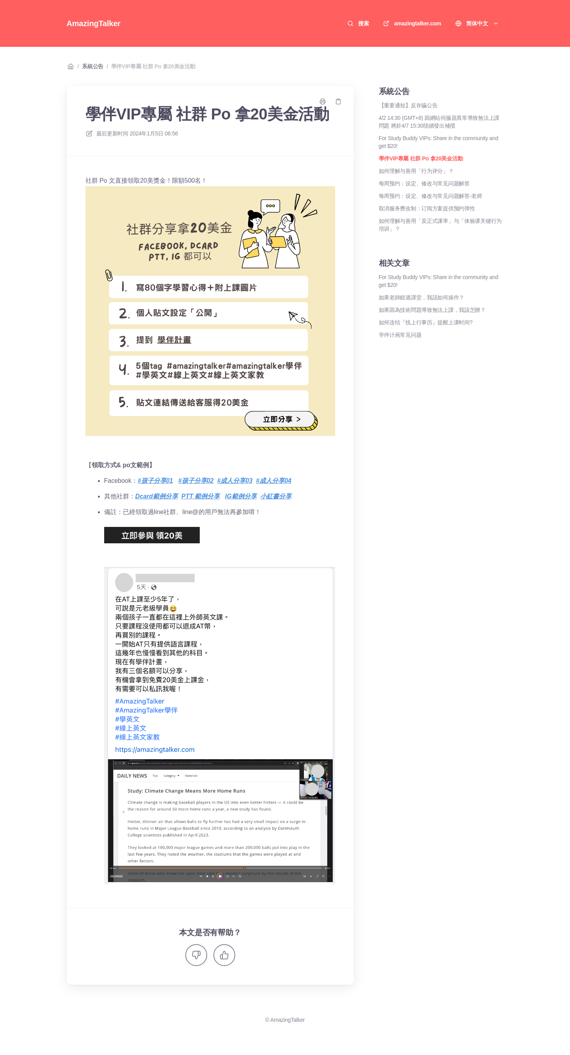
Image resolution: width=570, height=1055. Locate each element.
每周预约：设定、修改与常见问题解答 (424, 183)
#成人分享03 (234, 480)
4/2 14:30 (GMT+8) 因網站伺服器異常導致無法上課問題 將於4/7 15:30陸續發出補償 (439, 122)
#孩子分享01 (155, 480)
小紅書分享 (275, 496)
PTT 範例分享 (200, 496)
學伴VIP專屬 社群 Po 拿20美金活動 (153, 66)
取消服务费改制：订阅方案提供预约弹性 (427, 208)
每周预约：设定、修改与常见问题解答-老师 (430, 196)
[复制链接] (338, 101)
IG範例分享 (241, 496)
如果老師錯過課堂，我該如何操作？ (422, 297)
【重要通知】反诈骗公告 (408, 105)
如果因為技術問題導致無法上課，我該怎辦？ (432, 310)
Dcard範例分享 (156, 496)
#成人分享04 (273, 480)
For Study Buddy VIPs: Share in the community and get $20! (438, 142)
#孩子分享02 (196, 480)
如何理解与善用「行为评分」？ (416, 171)
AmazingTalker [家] (94, 23)
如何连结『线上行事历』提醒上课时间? (426, 322)
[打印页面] (322, 101)
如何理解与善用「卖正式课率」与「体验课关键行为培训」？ (440, 225)
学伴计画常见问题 (400, 335)
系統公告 (92, 66)
